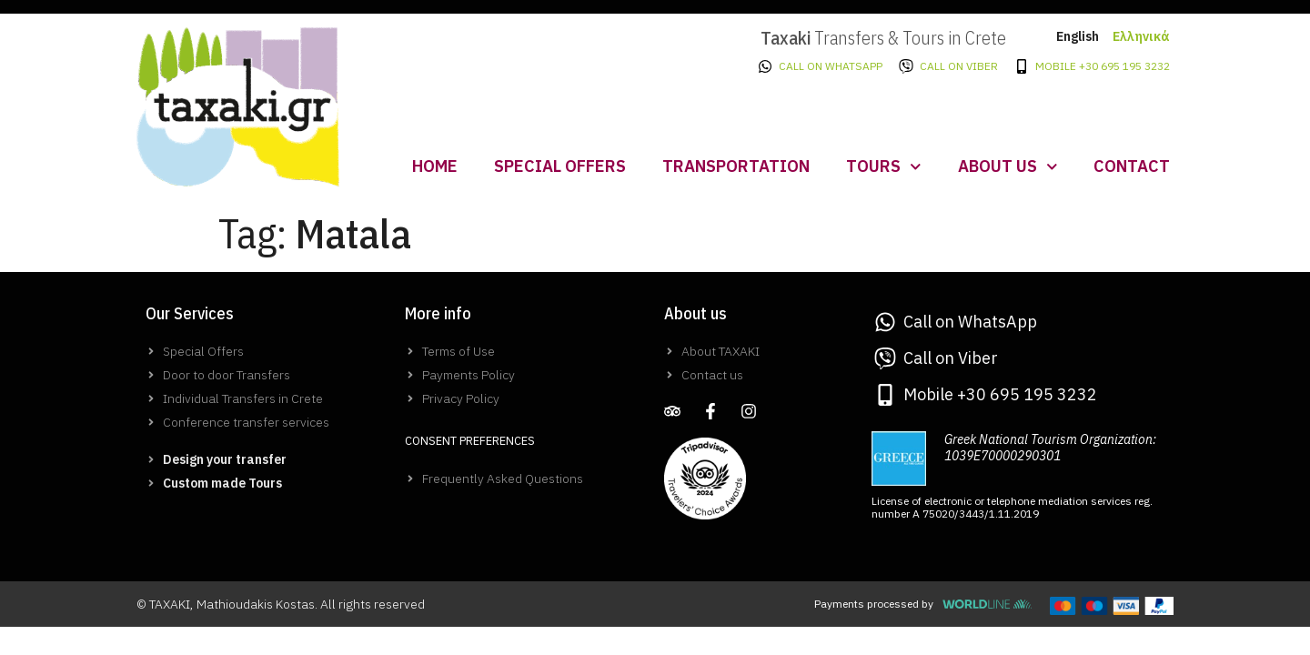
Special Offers (560, 166)
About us (1008, 167)
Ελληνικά (1141, 36)
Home (435, 166)
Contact (1131, 166)
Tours (884, 167)
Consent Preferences (470, 440)
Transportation (736, 166)
